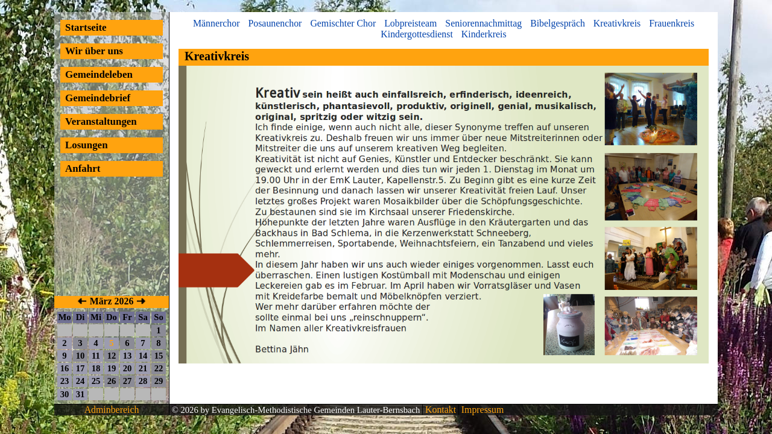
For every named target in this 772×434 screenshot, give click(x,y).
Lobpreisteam (410, 23)
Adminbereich (111, 409)
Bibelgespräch (557, 23)
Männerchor (216, 23)
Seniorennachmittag (483, 23)
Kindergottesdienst (417, 34)
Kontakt (439, 409)
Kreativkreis (617, 23)
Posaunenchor (275, 23)
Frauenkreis (671, 23)
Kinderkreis (484, 34)
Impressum (481, 409)
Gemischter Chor (343, 23)
